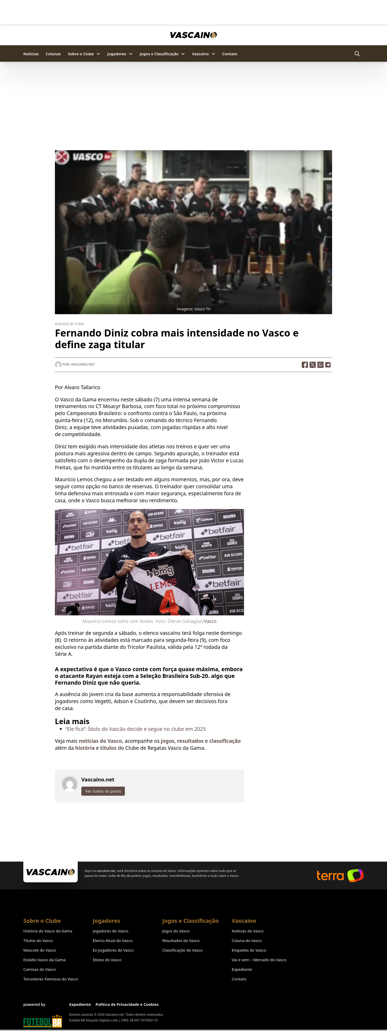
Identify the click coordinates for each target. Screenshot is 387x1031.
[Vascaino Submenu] (213, 54)
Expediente (242, 969)
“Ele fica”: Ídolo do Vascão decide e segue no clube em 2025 (135, 729)
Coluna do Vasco (247, 940)
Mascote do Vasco (39, 950)
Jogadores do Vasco (110, 930)
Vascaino (200, 53)
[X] (313, 365)
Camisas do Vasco (39, 969)
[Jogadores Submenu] (131, 54)
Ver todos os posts (103, 791)
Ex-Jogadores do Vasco (113, 950)
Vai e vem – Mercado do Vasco (259, 959)
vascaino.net (106, 871)
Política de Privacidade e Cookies (127, 1004)
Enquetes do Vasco (249, 950)
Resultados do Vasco (180, 940)
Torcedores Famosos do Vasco (50, 978)
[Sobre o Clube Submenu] (98, 54)
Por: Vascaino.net (75, 364)
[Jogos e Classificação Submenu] (183, 54)
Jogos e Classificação (159, 53)
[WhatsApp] (320, 365)
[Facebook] (305, 365)
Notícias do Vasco (248, 930)
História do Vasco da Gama (47, 930)
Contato (230, 53)
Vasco (210, 621)
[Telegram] (328, 365)
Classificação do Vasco (182, 950)
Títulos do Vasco (38, 940)
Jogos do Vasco (175, 930)
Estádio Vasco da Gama (44, 959)
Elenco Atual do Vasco (112, 940)
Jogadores (116, 53)
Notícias (31, 53)
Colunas (53, 53)
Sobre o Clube (81, 53)
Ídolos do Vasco (107, 959)
